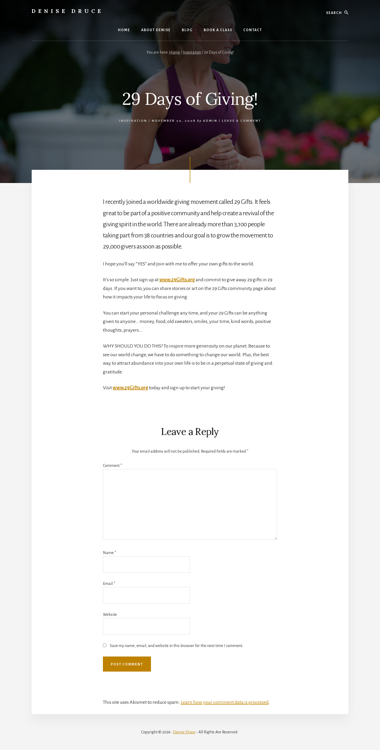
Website (110, 614)
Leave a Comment (241, 121)
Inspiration (133, 121)
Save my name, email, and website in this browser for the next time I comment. (176, 646)
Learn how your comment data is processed (225, 702)
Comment (112, 465)
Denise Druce (67, 11)
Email (109, 584)
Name (109, 553)
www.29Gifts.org (177, 279)
